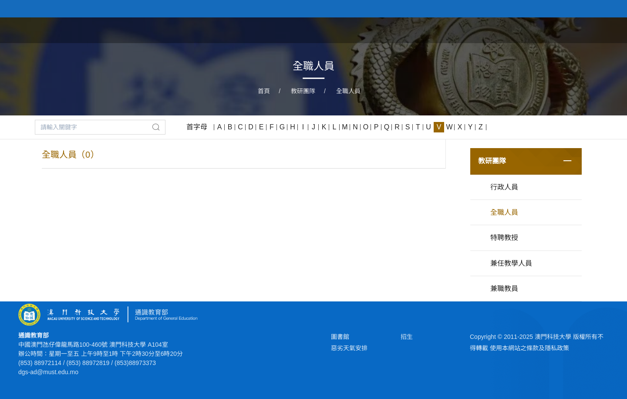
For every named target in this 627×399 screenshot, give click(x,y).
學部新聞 (554, 29)
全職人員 (348, 91)
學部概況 (509, 29)
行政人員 (504, 187)
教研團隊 (303, 91)
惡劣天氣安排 (349, 348)
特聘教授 (504, 237)
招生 (407, 336)
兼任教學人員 (511, 263)
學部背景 (465, 29)
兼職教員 (504, 288)
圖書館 (340, 336)
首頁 (384, 29)
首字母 (196, 127)
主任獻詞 (420, 29)
